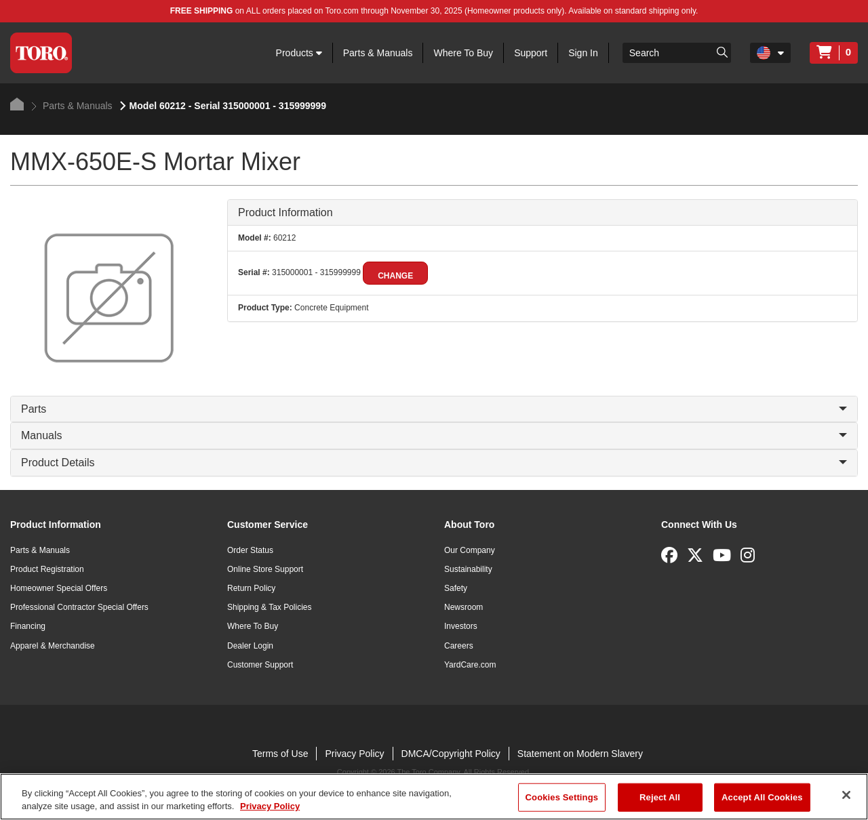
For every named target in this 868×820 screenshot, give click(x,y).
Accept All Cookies (762, 797)
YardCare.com (470, 665)
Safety (455, 588)
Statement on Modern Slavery (580, 753)
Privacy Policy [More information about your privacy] (270, 806)
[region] (434, 796)
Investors (460, 626)
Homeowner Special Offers (58, 588)
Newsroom (463, 607)
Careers (458, 646)
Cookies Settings (562, 797)
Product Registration (47, 569)
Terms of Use (280, 753)
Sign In (583, 52)
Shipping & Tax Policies (269, 607)
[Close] (846, 795)
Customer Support (260, 665)
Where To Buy (463, 52)
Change (395, 276)
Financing (27, 626)
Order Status (250, 550)
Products (299, 52)
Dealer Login (250, 646)
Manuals (434, 435)
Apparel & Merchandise (52, 646)
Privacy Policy (354, 753)
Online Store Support (265, 569)
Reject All (659, 797)
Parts (434, 409)
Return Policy (251, 588)
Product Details (434, 462)
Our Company (469, 550)
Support (530, 52)
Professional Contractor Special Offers (79, 607)
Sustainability (468, 569)
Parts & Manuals (378, 52)
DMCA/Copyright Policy (450, 753)
